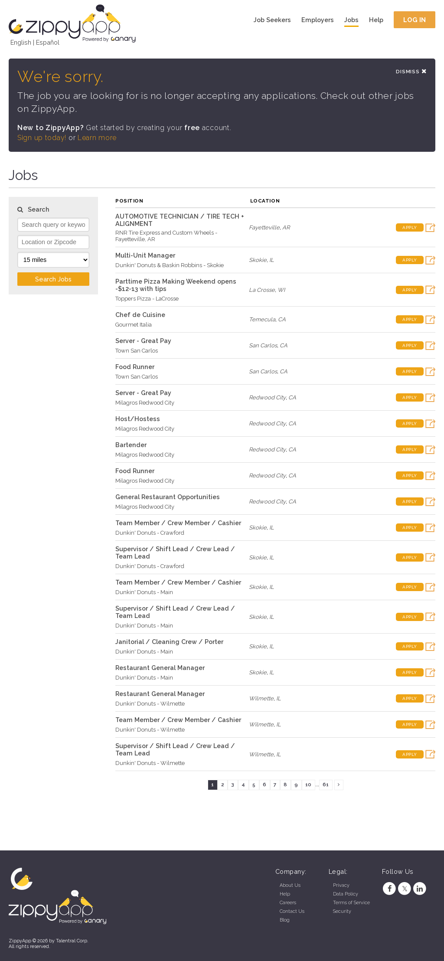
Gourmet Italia (133, 324)
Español (47, 42)
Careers (288, 902)
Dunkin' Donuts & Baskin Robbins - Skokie (169, 265)
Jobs (351, 19)
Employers (317, 19)
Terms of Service (351, 902)
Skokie (258, 260)
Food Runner (134, 366)
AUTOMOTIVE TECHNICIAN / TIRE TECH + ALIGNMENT (179, 219)
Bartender (131, 444)
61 (326, 784)
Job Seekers (272, 19)
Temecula (262, 319)
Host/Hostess (137, 418)
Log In (414, 19)
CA (282, 319)
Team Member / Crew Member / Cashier (178, 522)
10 (308, 784)
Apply (409, 227)
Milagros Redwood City (144, 402)
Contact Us (292, 911)
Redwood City (267, 397)
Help (376, 19)
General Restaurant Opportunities (167, 496)
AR (286, 227)
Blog (285, 920)
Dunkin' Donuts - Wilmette (150, 703)
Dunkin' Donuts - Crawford (149, 533)
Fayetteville (264, 227)
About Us (290, 885)
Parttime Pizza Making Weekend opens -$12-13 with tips (175, 285)
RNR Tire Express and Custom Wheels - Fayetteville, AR (166, 235)
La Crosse (262, 290)
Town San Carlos (136, 350)
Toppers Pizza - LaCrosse (147, 298)
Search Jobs (53, 279)
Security (342, 911)
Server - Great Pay (143, 340)
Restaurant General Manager (160, 667)
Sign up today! (41, 138)
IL (271, 260)
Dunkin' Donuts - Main (144, 592)
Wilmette (261, 698)
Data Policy (345, 894)
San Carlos (263, 345)
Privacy (341, 885)
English (20, 42)
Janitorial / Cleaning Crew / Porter (169, 641)
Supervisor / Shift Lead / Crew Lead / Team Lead (175, 552)
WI (281, 290)
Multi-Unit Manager (145, 255)
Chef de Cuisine (140, 314)
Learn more (97, 138)
